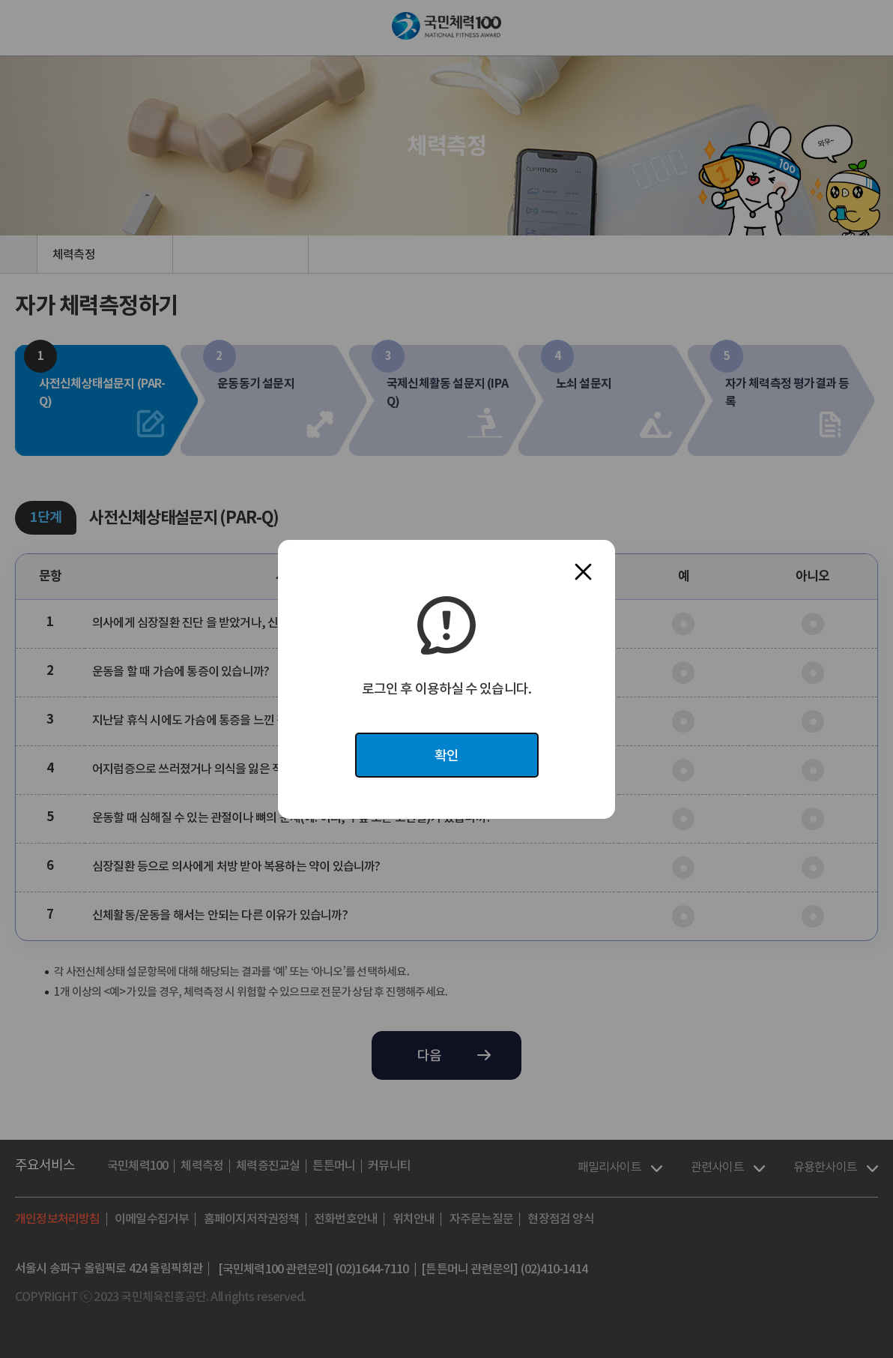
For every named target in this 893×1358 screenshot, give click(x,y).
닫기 (583, 571)
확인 (446, 755)
